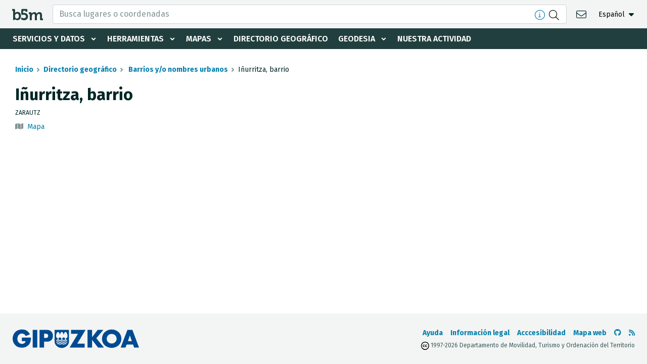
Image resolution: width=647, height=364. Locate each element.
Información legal (480, 333)
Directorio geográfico (281, 38)
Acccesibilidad (541, 333)
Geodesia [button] (356, 38)
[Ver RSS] (632, 333)
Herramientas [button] (135, 38)
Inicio (24, 69)
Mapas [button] (198, 38)
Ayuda (433, 333)
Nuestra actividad (434, 38)
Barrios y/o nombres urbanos (177, 69)
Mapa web (590, 333)
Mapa (35, 126)
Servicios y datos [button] (49, 38)
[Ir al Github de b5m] (617, 333)
